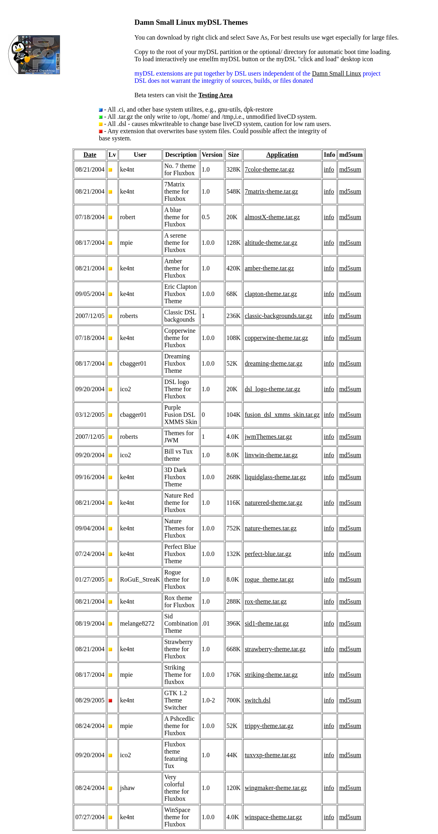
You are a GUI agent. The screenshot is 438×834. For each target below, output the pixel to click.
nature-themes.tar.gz (271, 528)
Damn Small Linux (336, 73)
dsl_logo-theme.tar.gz (272, 389)
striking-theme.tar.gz (271, 674)
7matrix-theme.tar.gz (271, 191)
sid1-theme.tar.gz (267, 623)
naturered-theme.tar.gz (273, 502)
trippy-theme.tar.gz (269, 725)
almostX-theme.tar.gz (272, 217)
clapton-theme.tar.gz (271, 293)
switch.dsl (257, 700)
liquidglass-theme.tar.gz (275, 477)
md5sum (350, 169)
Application (282, 154)
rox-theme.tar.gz (266, 601)
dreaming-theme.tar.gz (273, 363)
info (329, 169)
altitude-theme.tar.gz (271, 242)
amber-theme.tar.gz (269, 268)
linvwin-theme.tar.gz (271, 455)
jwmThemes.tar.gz (268, 436)
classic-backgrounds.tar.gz (278, 315)
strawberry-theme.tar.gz (275, 649)
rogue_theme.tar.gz (269, 579)
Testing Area (215, 95)
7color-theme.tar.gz (269, 169)
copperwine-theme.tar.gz (276, 337)
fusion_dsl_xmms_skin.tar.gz (282, 414)
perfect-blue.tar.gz (268, 553)
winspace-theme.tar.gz (273, 817)
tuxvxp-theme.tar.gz (270, 755)
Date (90, 154)
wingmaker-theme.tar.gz (276, 787)
